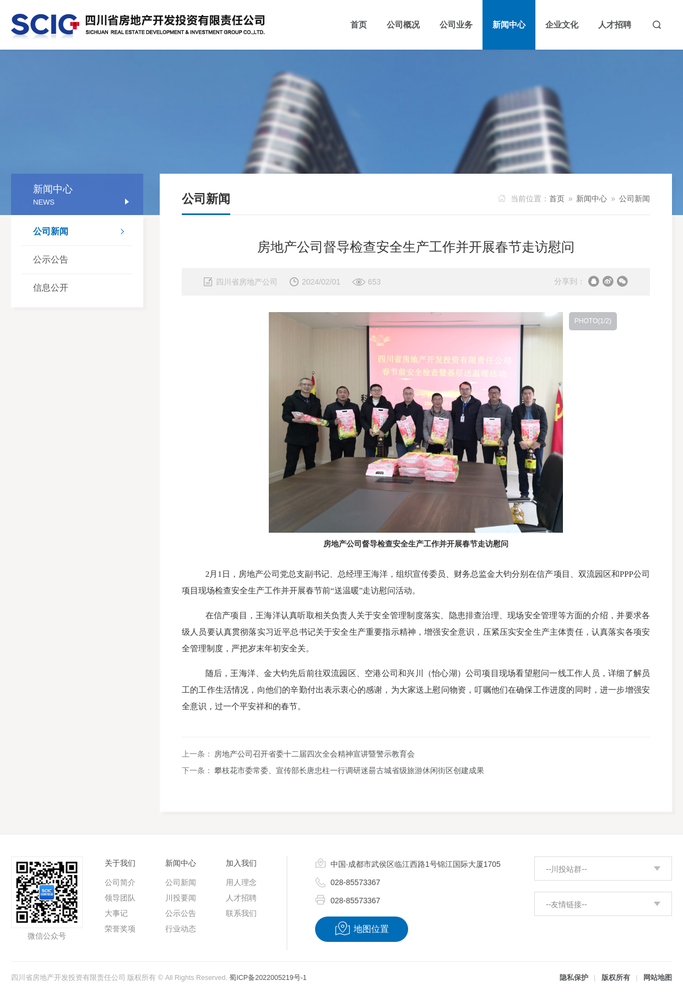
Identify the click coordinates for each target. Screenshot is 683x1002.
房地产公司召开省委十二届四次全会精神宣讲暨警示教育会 (314, 753)
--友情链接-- (566, 904)
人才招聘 (241, 897)
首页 (557, 198)
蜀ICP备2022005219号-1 (267, 978)
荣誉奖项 (120, 928)
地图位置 (361, 928)
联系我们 (241, 913)
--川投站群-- (566, 869)
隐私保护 (574, 978)
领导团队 (120, 897)
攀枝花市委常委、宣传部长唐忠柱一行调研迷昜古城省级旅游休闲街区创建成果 (349, 770)
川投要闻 (180, 897)
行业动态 (180, 928)
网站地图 (657, 978)
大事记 (116, 913)
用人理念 (241, 882)
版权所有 (615, 978)
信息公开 (50, 287)
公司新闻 (82, 232)
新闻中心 (591, 198)
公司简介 (120, 882)
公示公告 (50, 259)
